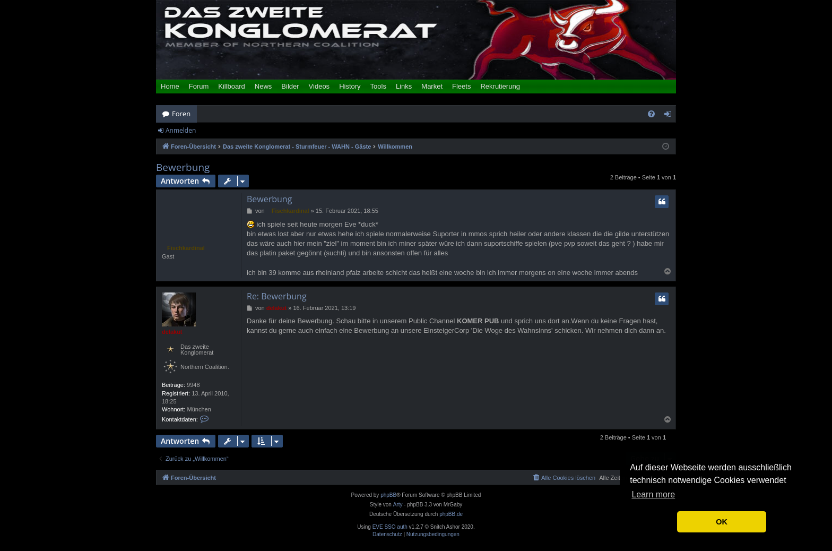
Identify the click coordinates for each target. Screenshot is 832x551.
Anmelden (181, 130)
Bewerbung (183, 167)
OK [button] (721, 522)
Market (432, 86)
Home (170, 86)
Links (404, 86)
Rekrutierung (499, 86)
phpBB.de (451, 514)
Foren (181, 113)
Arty (398, 504)
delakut (172, 332)
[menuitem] (651, 114)
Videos (319, 86)
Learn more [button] (653, 494)
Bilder (290, 86)
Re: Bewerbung (277, 296)
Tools (378, 86)
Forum (199, 86)
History (349, 86)
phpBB (388, 495)
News (263, 86)
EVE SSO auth (390, 527)
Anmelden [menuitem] (670, 116)
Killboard (231, 86)
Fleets (461, 86)
